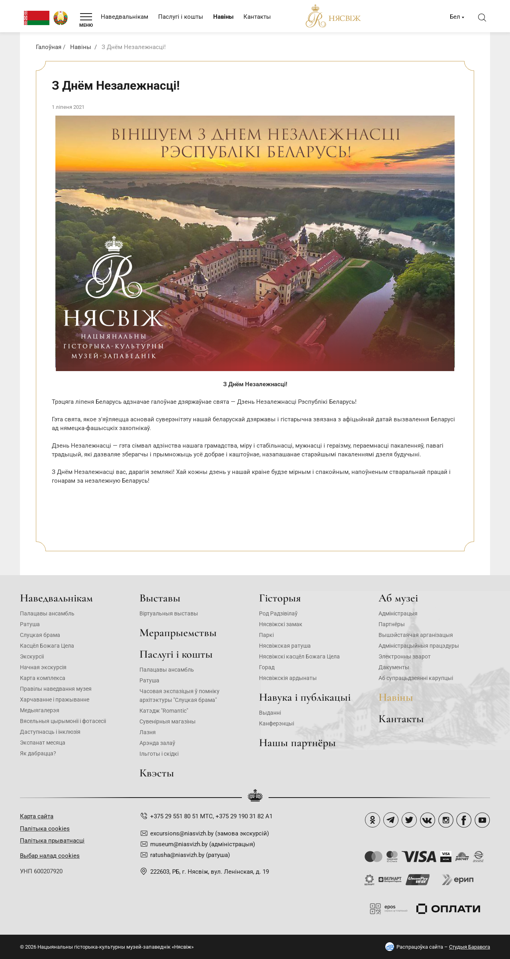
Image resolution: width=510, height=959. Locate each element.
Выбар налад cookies (50, 855)
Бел (455, 16)
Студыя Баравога (469, 947)
